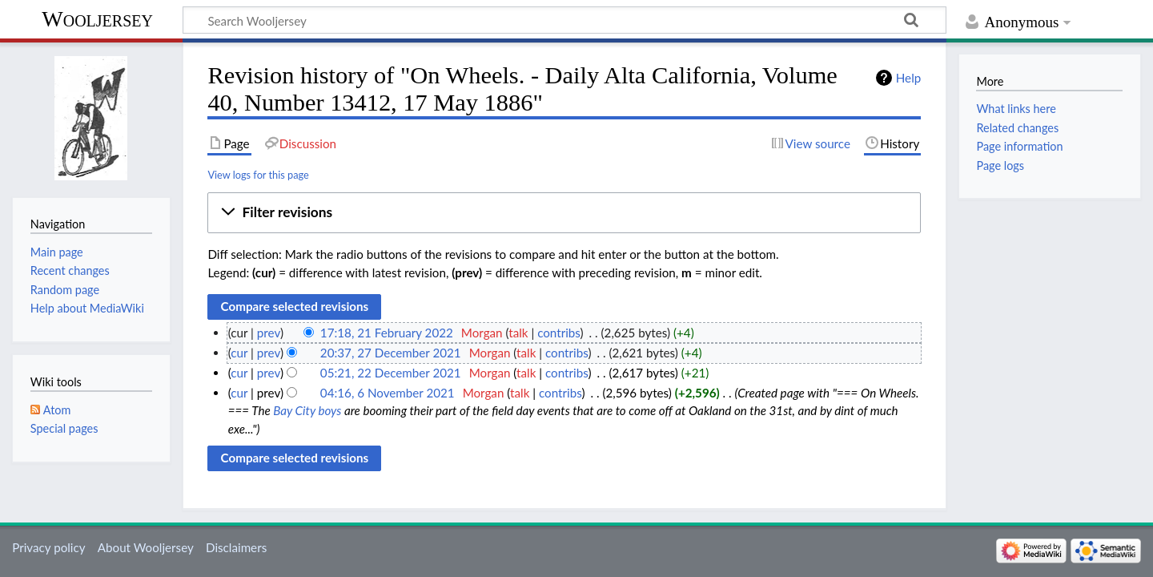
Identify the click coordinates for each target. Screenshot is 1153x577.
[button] (564, 212)
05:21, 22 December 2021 (390, 372)
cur (239, 352)
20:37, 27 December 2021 (390, 352)
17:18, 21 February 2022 (386, 332)
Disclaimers (236, 547)
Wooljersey (97, 18)
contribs (558, 332)
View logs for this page (257, 174)
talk (518, 332)
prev (268, 332)
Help (908, 78)
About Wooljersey (146, 547)
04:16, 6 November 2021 (387, 392)
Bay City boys (307, 410)
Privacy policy (48, 547)
